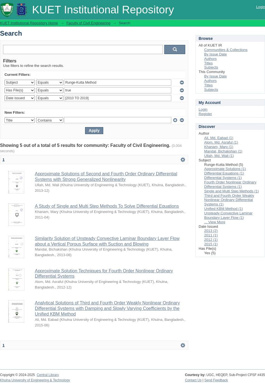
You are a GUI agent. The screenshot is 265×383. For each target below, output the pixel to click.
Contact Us (193, 380)
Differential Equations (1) (224, 173)
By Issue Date (215, 54)
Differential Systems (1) (223, 178)
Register (205, 114)
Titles (208, 63)
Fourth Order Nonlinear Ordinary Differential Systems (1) (230, 184)
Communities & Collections (225, 50)
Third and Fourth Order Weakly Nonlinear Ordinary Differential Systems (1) (229, 200)
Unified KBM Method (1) (223, 209)
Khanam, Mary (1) (218, 147)
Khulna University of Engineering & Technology (35, 380)
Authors (210, 59)
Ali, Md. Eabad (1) (218, 138)
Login (260, 7)
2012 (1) (211, 239)
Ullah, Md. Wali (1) (219, 156)
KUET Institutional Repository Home (29, 23)
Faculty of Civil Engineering (88, 23)
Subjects (211, 67)
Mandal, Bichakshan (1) (223, 151)
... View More (214, 222)
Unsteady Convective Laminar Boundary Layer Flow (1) (228, 215)
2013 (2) (211, 231)
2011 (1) (211, 235)
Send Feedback (216, 380)
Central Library (48, 375)
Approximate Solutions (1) (225, 169)
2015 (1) (211, 244)
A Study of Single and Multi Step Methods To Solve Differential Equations (107, 206)
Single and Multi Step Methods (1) (231, 191)
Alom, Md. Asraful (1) (221, 142)
